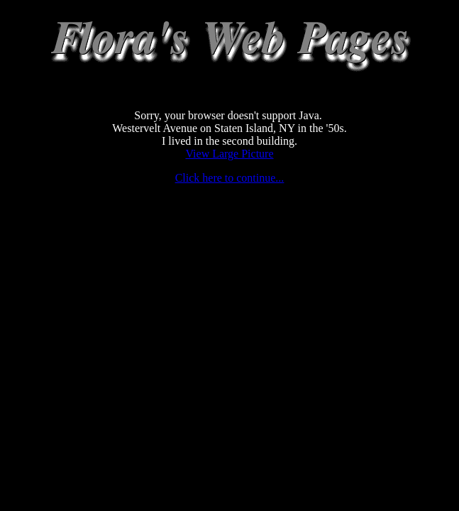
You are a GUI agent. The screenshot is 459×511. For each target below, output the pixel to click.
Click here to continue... (229, 178)
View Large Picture (229, 154)
